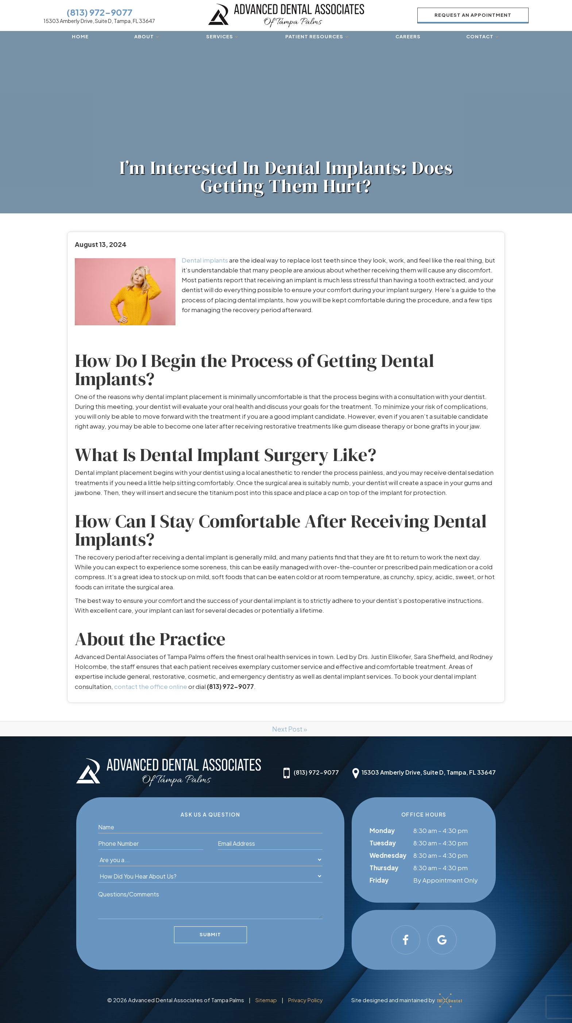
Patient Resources (317, 36)
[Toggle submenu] (157, 36)
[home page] (286, 15)
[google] (442, 939)
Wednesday (388, 855)
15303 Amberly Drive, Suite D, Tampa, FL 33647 (99, 20)
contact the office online (150, 686)
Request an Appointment (472, 15)
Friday (379, 880)
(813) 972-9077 (99, 12)
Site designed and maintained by (404, 999)
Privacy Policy (305, 999)
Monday (382, 830)
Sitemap (266, 999)
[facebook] (405, 939)
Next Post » (289, 729)
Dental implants (205, 260)
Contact (483, 36)
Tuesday (383, 843)
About (147, 36)
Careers (408, 36)
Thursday (384, 868)
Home (80, 36)
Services (223, 36)
